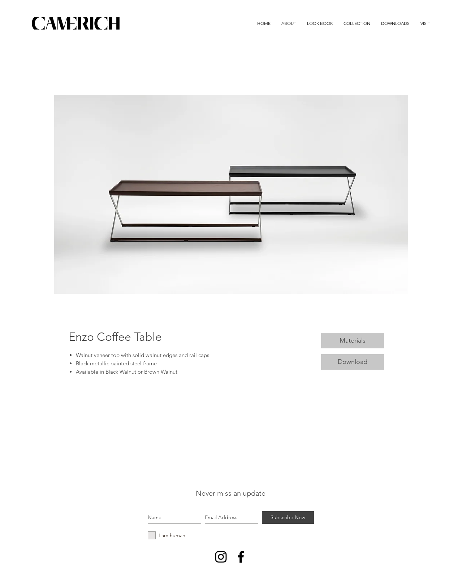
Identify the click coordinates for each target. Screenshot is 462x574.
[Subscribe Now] (288, 517)
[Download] (352, 362)
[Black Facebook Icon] (241, 557)
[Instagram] (221, 557)
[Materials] (352, 340)
